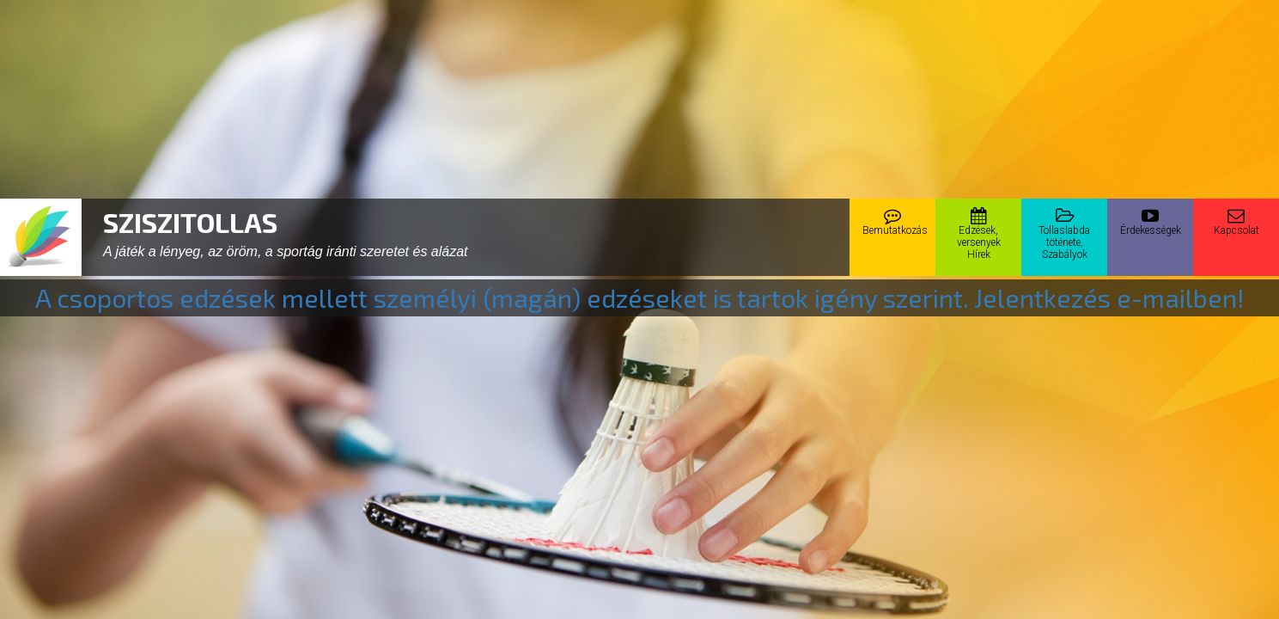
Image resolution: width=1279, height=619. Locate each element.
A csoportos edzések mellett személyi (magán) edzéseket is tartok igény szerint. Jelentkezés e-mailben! (640, 297)
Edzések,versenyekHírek (979, 233)
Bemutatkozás (895, 221)
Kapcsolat (1236, 221)
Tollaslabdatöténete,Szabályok (1064, 233)
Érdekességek (1150, 221)
